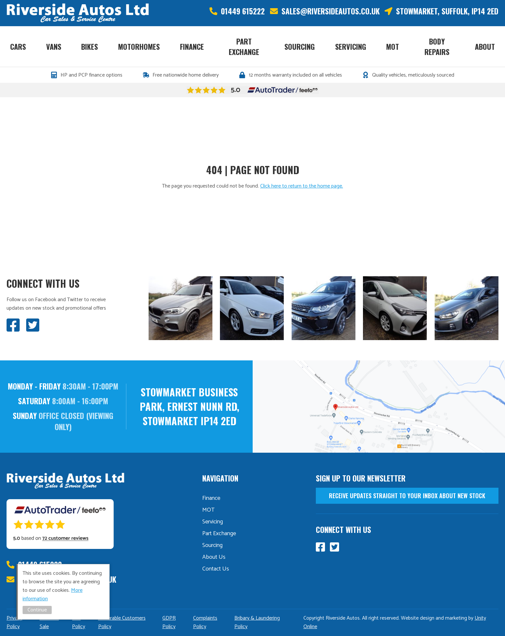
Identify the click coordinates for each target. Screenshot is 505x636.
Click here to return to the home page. (301, 186)
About (485, 46)
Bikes (89, 46)
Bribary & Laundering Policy (257, 622)
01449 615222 (243, 11)
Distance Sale (49, 622)
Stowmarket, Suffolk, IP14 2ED (447, 11)
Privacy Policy (14, 622)
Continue (37, 610)
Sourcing (299, 46)
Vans (53, 46)
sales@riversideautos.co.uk (330, 11)
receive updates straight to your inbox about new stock (407, 495)
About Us (213, 557)
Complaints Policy (205, 622)
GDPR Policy (169, 622)
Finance (192, 46)
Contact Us (215, 569)
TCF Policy (78, 622)
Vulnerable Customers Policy (122, 622)
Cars (18, 46)
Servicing (350, 46)
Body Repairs (436, 46)
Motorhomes (139, 46)
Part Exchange (244, 46)
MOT (392, 46)
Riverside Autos (78, 13)
